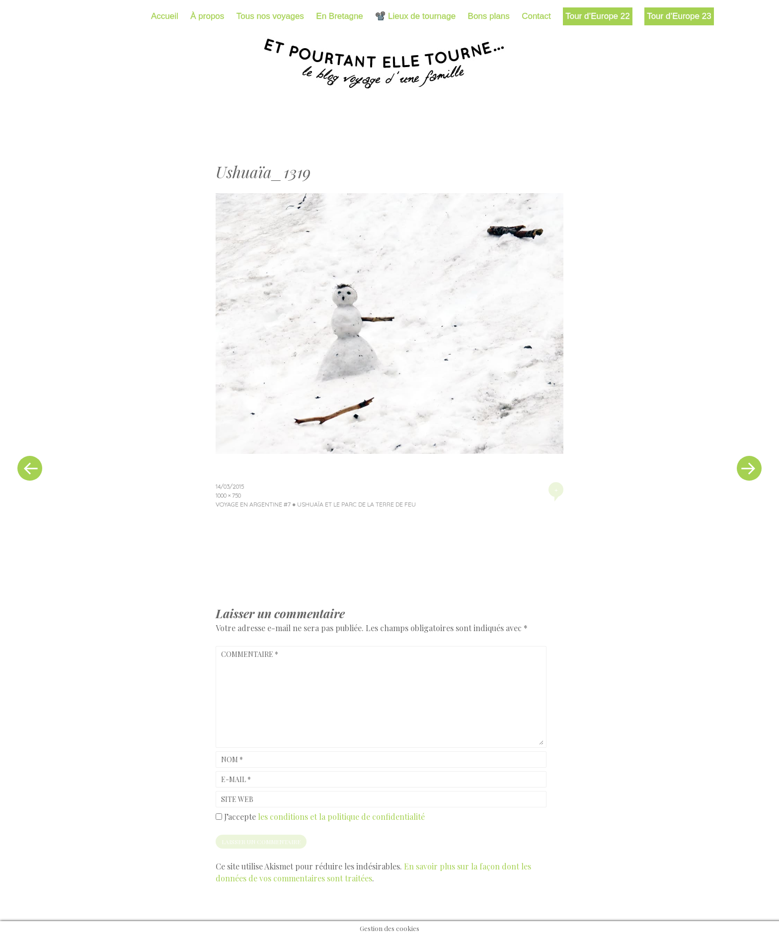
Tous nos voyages (270, 16)
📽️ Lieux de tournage (415, 16)
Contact (536, 16)
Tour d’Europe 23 (679, 16)
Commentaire (249, 654)
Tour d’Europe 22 (597, 16)
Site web (237, 799)
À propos (207, 16)
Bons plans (489, 16)
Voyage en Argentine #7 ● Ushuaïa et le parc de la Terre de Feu (316, 504)
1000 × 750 (228, 495)
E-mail (236, 779)
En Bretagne (339, 16)
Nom (232, 759)
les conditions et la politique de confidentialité (341, 816)
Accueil (164, 16)
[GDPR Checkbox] (219, 816)
